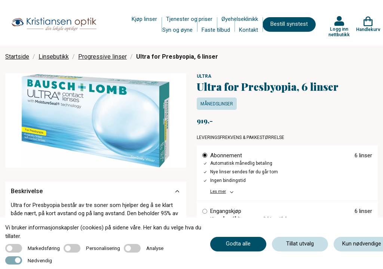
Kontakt (248, 30)
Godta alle (238, 243)
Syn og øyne (177, 30)
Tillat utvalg (300, 243)
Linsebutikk (54, 56)
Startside (17, 56)
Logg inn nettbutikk (339, 32)
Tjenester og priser (189, 19)
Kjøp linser (144, 19)
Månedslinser (216, 103)
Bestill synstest (289, 24)
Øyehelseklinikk (239, 19)
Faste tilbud (216, 30)
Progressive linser (102, 56)
